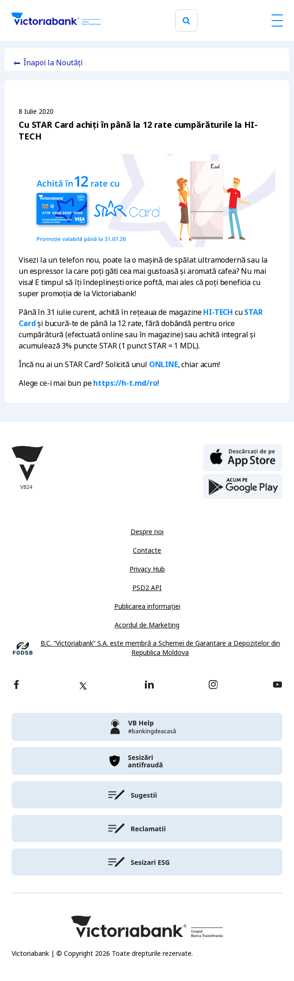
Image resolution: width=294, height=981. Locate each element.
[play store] (242, 486)
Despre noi (147, 531)
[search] (186, 21)
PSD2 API (147, 587)
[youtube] (277, 685)
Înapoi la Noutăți (52, 62)
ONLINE (163, 364)
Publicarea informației (147, 606)
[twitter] (83, 686)
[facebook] (16, 685)
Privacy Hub (147, 569)
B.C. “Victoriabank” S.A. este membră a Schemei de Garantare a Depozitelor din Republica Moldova (160, 648)
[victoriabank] (147, 727)
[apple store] (242, 456)
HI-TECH (218, 312)
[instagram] (213, 685)
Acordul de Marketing (147, 625)
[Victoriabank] (56, 20)
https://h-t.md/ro (125, 383)
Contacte (147, 550)
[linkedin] (149, 685)
